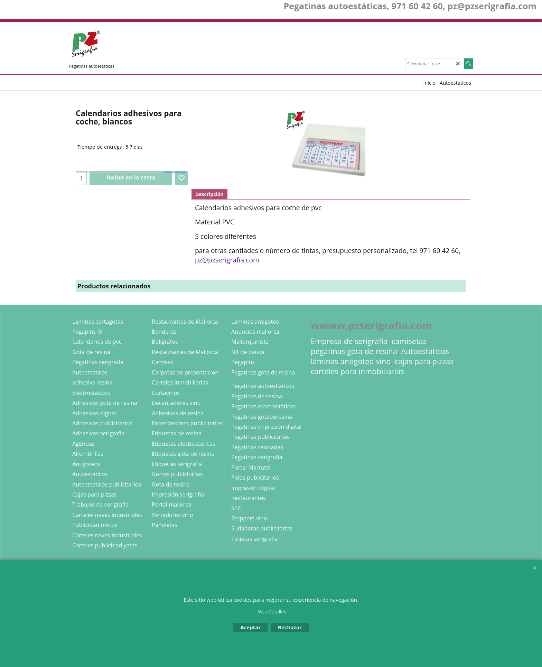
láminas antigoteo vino (351, 361)
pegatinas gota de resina (354, 351)
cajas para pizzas (424, 361)
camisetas (409, 341)
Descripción (209, 194)
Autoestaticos (425, 351)
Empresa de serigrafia (349, 341)
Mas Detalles (272, 611)
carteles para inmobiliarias (357, 371)
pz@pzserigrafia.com (227, 260)
